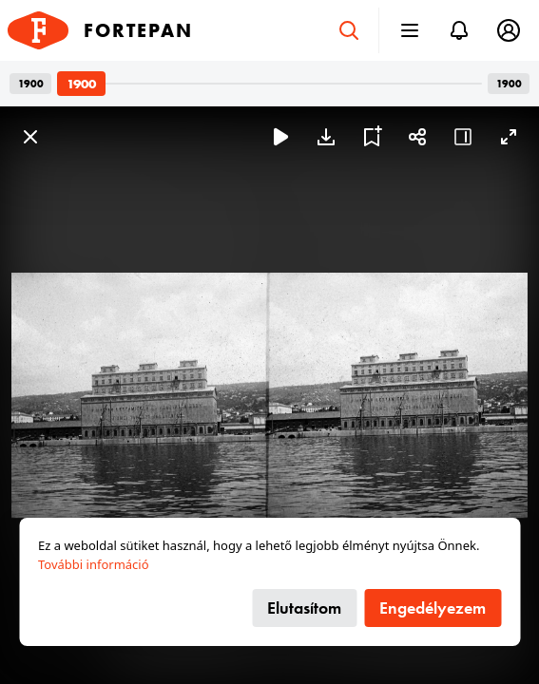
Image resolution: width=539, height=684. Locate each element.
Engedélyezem (432, 607)
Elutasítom (304, 607)
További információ (93, 563)
